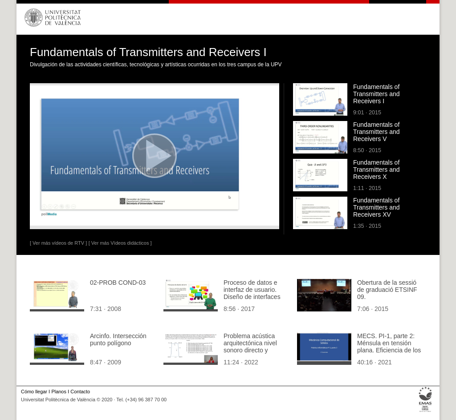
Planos (58, 391)
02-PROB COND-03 (118, 282)
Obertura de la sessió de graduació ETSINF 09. (387, 289)
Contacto (80, 391)
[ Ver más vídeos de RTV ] (58, 243)
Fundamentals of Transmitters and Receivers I (376, 94)
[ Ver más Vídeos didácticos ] (120, 243)
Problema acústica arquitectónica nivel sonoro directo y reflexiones (250, 346)
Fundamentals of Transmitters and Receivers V (376, 131)
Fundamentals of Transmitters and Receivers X (376, 169)
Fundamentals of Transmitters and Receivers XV (376, 207)
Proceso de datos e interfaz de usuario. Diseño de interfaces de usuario (252, 293)
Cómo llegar (34, 391)
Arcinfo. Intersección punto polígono (118, 339)
